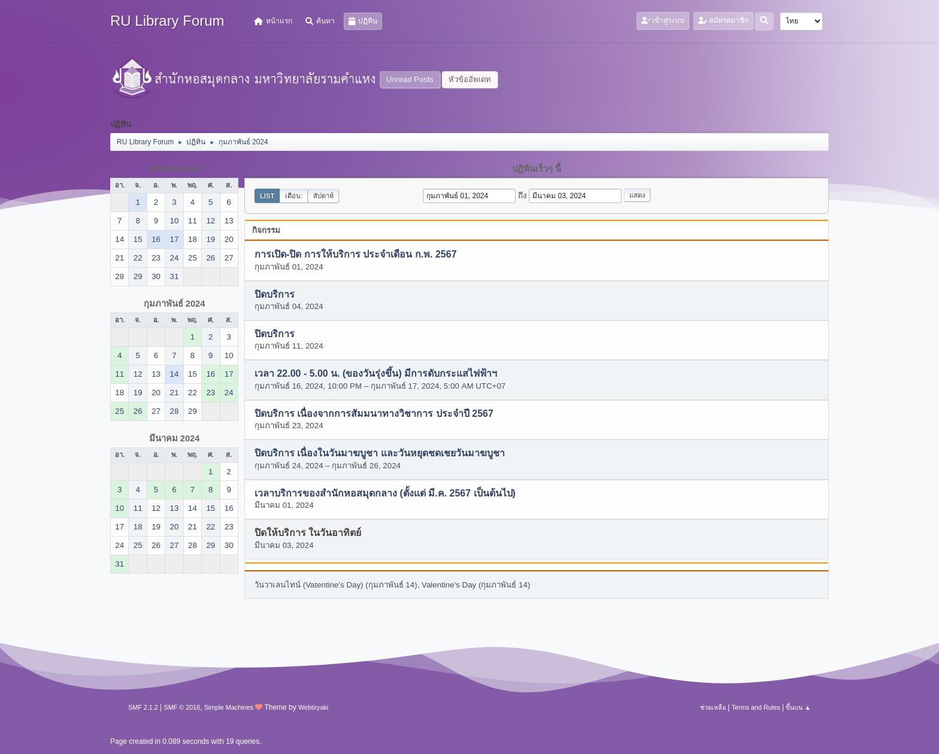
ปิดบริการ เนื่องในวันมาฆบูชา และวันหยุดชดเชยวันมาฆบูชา (380, 454)
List (267, 195)
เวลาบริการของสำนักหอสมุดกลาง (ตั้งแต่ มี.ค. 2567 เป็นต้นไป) (385, 493)
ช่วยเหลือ (713, 707)
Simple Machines (228, 707)
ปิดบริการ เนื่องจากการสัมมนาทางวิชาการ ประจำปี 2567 (374, 413)
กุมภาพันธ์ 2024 (174, 303)
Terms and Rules (756, 707)
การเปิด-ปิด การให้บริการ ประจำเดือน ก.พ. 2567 (356, 255)
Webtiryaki (313, 707)
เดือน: (293, 195)
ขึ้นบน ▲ (798, 707)
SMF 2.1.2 (143, 707)
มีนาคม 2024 (174, 438)
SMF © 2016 (182, 707)
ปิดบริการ (275, 294)
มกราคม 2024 (174, 169)
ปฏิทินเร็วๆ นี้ (536, 169)
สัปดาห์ (323, 195)
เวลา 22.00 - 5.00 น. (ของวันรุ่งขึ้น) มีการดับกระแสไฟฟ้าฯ (376, 374)
